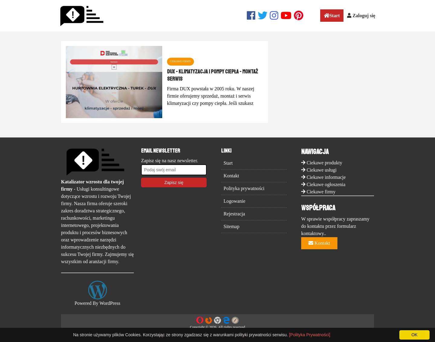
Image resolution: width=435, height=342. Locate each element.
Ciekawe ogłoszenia (326, 184)
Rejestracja (234, 213)
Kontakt (231, 175)
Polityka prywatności (244, 188)
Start (332, 15)
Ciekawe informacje (326, 177)
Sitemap (231, 226)
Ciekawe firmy (321, 191)
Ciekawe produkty (324, 162)
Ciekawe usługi (322, 170)
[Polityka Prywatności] (309, 334)
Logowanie (234, 201)
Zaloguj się (361, 15)
